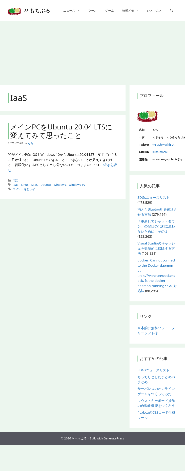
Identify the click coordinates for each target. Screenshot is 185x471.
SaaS (34, 185)
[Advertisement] (92, 51)
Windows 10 (77, 185)
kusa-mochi (160, 152)
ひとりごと (154, 10)
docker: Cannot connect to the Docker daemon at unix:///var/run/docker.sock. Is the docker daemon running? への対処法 (157, 275)
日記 (15, 180)
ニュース (73, 10)
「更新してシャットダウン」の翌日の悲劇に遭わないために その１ (156, 226)
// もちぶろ (37, 10)
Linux (25, 185)
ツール (92, 10)
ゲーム (109, 10)
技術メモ (132, 10)
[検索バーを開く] (171, 10)
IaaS (15, 185)
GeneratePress (114, 438)
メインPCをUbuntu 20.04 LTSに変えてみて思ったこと (61, 131)
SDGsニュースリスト (154, 197)
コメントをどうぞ (24, 189)
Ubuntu (46, 185)
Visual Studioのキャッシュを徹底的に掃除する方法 (156, 248)
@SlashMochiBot (163, 144)
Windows (59, 185)
